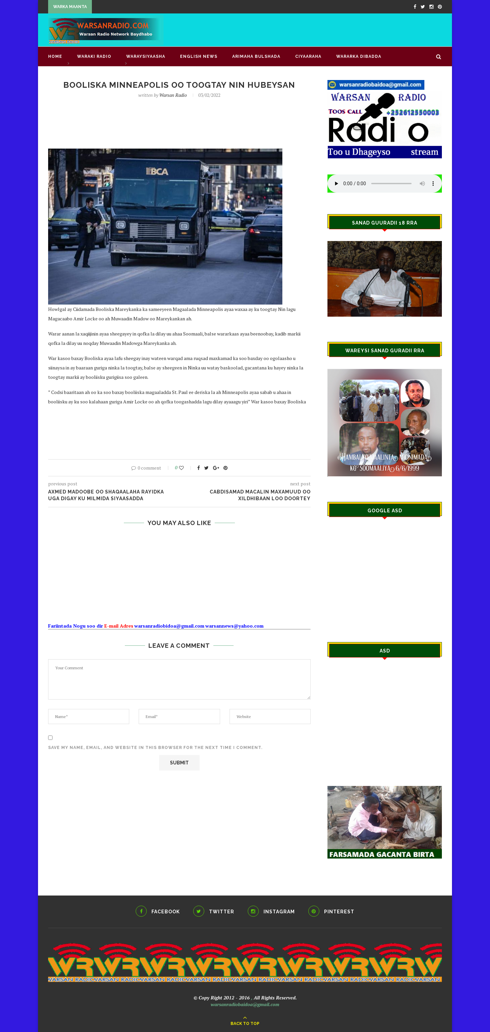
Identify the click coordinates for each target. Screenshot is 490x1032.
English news (198, 56)
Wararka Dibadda (358, 56)
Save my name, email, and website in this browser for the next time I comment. (155, 747)
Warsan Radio (173, 95)
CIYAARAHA (308, 56)
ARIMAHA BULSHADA (256, 56)
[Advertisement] (319, 29)
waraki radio (94, 56)
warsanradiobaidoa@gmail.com (245, 1004)
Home (55, 56)
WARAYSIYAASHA (145, 56)
